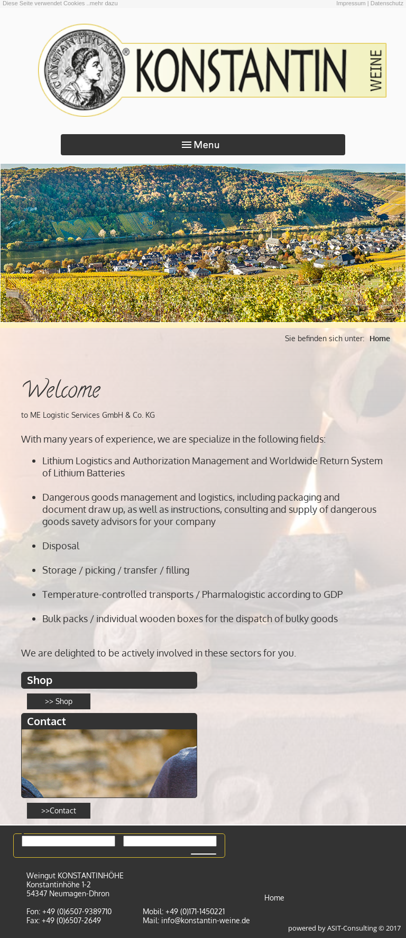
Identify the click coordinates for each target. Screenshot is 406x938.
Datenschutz (387, 3)
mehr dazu (104, 3)
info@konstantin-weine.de (205, 920)
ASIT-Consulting (352, 928)
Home (380, 338)
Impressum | (352, 3)
